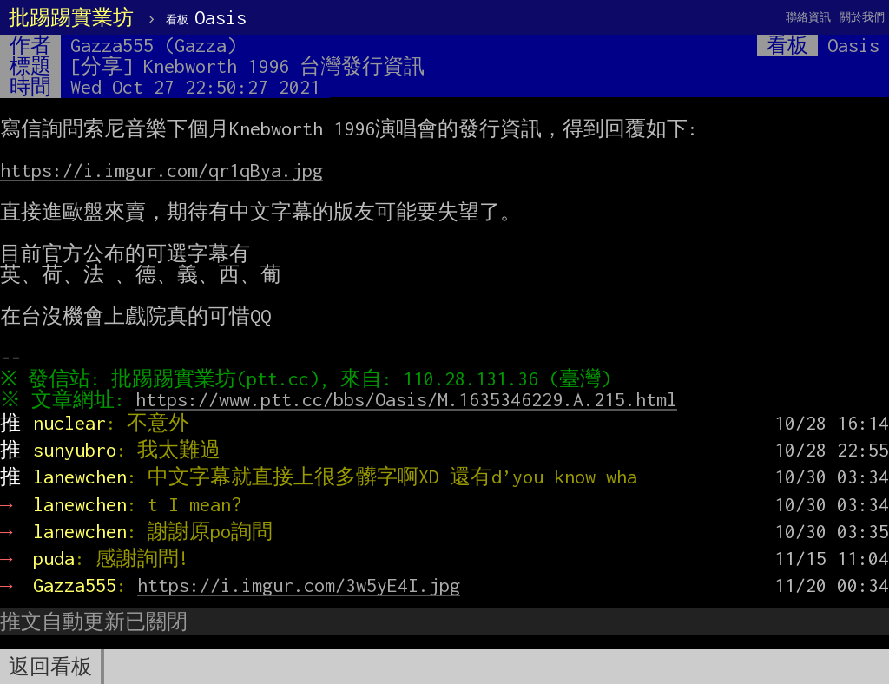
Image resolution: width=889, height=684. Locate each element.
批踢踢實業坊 (71, 17)
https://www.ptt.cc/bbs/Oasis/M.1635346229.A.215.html (411, 399)
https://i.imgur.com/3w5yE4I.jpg (298, 585)
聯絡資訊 (808, 17)
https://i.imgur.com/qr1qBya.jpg (161, 170)
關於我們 (862, 17)
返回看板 (50, 666)
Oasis (206, 17)
